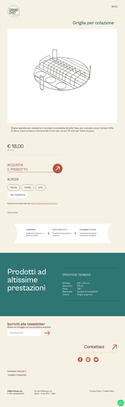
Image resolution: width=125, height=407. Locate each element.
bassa (13, 187)
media (27, 187)
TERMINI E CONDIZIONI (16, 375)
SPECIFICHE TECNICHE (76, 275)
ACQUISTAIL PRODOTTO (17, 167)
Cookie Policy (108, 391)
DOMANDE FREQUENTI (16, 371)
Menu (114, 6)
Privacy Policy (95, 391)
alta (40, 187)
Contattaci (101, 346)
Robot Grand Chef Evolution (44, 203)
